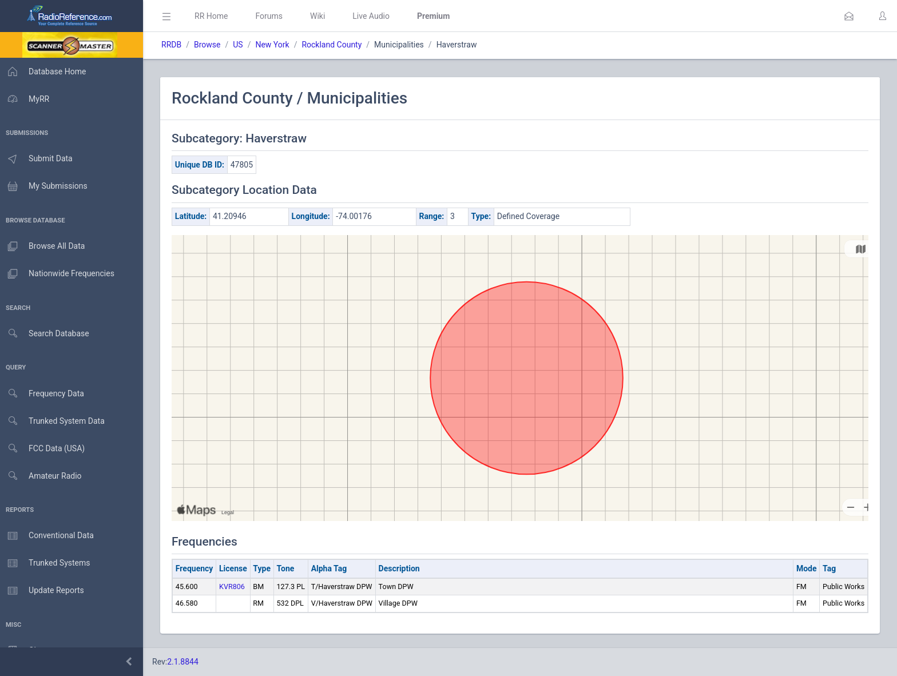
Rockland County (335, 44)
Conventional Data (48, 536)
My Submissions (45, 186)
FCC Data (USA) (44, 449)
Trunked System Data (54, 421)
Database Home (44, 71)
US (241, 44)
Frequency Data (44, 394)
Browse (210, 44)
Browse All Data (44, 246)
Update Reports (44, 591)
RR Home (214, 16)
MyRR (26, 99)
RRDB (175, 44)
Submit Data (38, 159)
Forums (272, 16)
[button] (849, 16)
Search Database (46, 334)
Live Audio (374, 16)
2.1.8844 (186, 661)
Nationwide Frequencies (59, 274)
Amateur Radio (42, 476)
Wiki (320, 16)
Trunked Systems (46, 563)
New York (275, 44)
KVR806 (235, 586)
